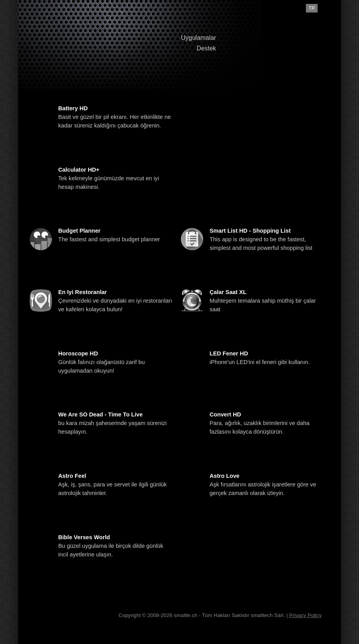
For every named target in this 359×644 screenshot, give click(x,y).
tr (312, 8)
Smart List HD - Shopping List (250, 231)
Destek (206, 48)
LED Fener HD (228, 353)
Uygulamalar (198, 37)
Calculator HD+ (78, 170)
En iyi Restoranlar (82, 292)
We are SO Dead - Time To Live (100, 414)
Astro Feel (72, 476)
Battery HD (73, 108)
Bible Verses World (84, 537)
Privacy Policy (305, 615)
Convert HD (225, 414)
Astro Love (224, 476)
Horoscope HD (78, 353)
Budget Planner (79, 231)
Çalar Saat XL (227, 292)
